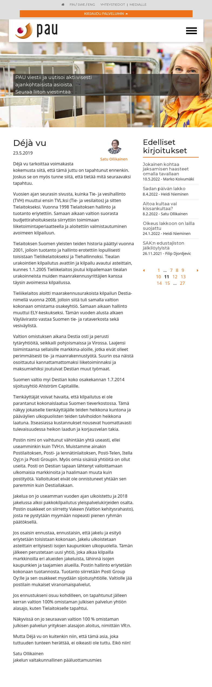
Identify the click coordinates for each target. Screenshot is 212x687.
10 (158, 277)
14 (159, 283)
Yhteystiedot (112, 4)
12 (175, 277)
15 (167, 283)
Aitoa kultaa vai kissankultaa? (160, 206)
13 (183, 277)
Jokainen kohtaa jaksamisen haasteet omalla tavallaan (166, 169)
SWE (81, 4)
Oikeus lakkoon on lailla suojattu (169, 226)
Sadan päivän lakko (164, 188)
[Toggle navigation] (191, 30)
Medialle (138, 4)
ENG (91, 4)
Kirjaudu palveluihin (106, 14)
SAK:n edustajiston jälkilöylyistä (163, 246)
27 (182, 283)
